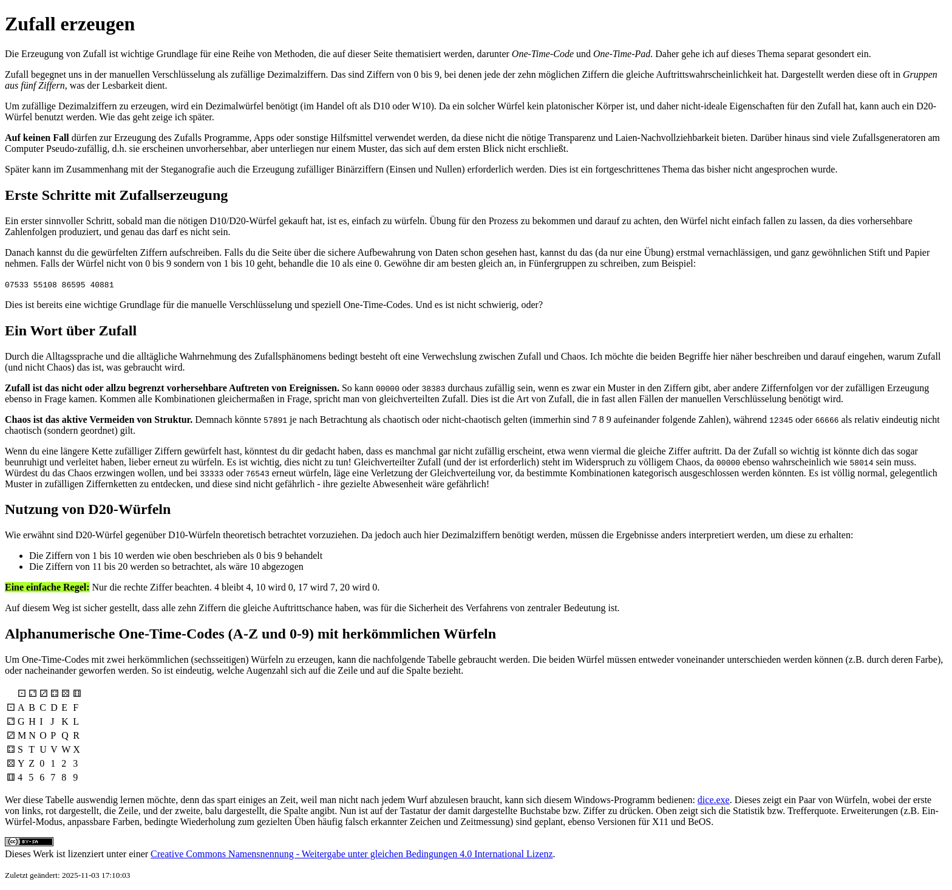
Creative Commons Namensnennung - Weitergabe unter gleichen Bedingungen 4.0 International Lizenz (351, 854)
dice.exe (714, 800)
